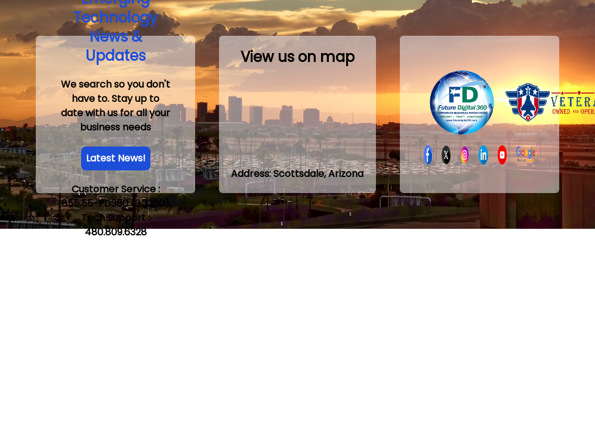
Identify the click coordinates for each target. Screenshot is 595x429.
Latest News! (116, 158)
